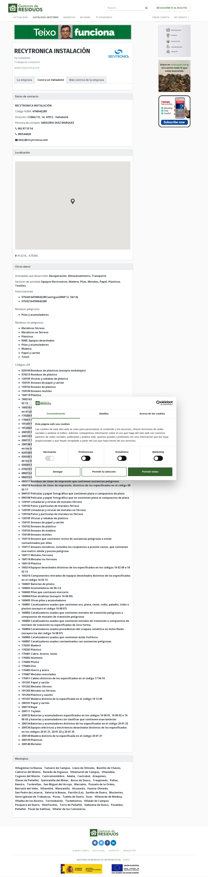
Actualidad (20, 17)
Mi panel (85, 17)
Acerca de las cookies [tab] (152, 413)
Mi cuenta (181, 17)
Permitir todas (150, 471)
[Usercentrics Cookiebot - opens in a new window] (159, 403)
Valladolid (34, 62)
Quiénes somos (80, 850)
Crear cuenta (160, 17)
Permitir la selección (104, 471)
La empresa (24, 80)
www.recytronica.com (27, 67)
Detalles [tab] (104, 413)
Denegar (58, 471)
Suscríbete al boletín (172, 7)
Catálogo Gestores (45, 17)
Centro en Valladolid (50, 80)
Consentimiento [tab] (56, 413)
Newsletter (129, 850)
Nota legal (99, 850)
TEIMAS (126, 859)
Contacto (114, 850)
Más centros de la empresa (86, 80)
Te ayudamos (104, 17)
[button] (72, 201)
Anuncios (69, 17)
